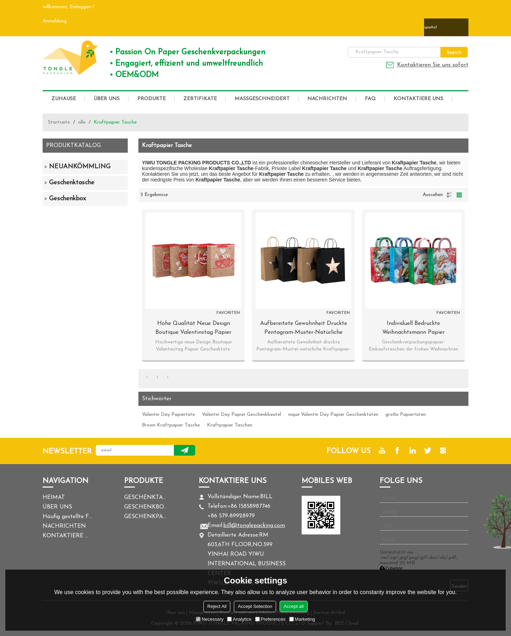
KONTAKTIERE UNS (418, 99)
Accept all (293, 606)
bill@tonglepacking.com (254, 525)
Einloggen (80, 7)
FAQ (370, 99)
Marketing (302, 619)
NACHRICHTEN (327, 99)
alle (82, 122)
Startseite (59, 122)
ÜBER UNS (107, 99)
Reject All (216, 606)
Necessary (209, 619)
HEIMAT (54, 497)
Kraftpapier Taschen (229, 425)
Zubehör (391, 568)
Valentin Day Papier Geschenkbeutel (241, 414)
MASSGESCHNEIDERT (262, 99)
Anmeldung (55, 21)
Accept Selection (255, 606)
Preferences (270, 619)
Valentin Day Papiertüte (168, 414)
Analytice (239, 619)
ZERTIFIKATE (200, 99)
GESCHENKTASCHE (145, 497)
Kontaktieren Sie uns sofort (432, 65)
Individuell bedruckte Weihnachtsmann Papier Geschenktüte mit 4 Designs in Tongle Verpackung (413, 329)
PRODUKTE (151, 99)
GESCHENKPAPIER (145, 517)
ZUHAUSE (63, 99)
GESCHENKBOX (145, 507)
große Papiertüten (405, 414)
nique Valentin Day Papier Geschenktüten (333, 414)
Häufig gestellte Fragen (67, 517)
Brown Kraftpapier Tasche (171, 425)
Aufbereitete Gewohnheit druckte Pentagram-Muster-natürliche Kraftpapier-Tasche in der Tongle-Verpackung (303, 329)
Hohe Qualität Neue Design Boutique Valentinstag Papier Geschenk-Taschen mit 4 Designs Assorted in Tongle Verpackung (193, 329)
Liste (449, 195)
